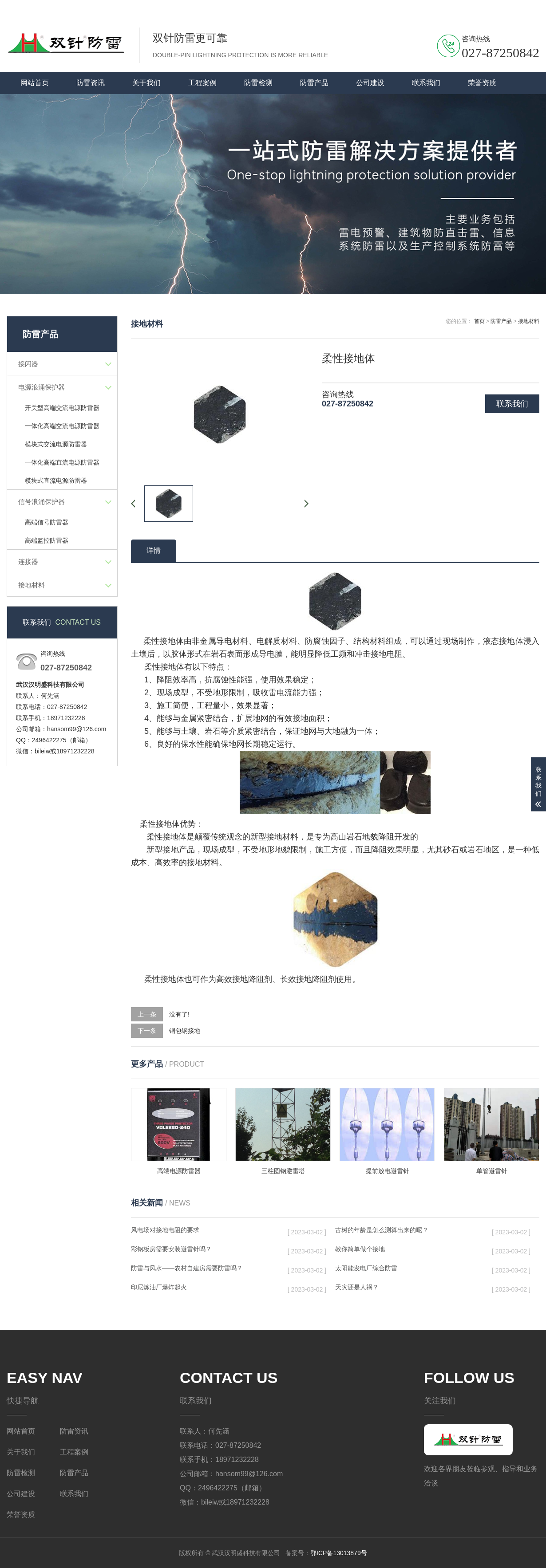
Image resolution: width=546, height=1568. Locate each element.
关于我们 (526, 8)
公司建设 (370, 83)
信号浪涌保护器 (41, 501)
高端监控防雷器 (46, 540)
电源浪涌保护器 (41, 387)
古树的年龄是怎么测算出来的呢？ (381, 1229)
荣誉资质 (482, 83)
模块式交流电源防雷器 (56, 444)
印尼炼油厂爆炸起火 (159, 1287)
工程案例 (202, 83)
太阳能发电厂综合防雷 (366, 1268)
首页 (479, 321)
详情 (153, 550)
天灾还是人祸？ (357, 1287)
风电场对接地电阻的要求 (165, 1229)
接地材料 (31, 585)
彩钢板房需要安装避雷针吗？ (171, 1249)
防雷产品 (314, 83)
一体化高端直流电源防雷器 (62, 462)
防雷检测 (258, 83)
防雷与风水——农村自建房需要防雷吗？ (187, 1268)
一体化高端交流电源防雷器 (62, 425)
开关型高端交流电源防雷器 (62, 407)
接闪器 (28, 363)
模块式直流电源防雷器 (56, 480)
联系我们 (492, 8)
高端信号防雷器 (46, 522)
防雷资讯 (90, 83)
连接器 (28, 561)
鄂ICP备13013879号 (338, 1552)
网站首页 (34, 83)
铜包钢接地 (184, 1030)
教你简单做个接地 (360, 1249)
